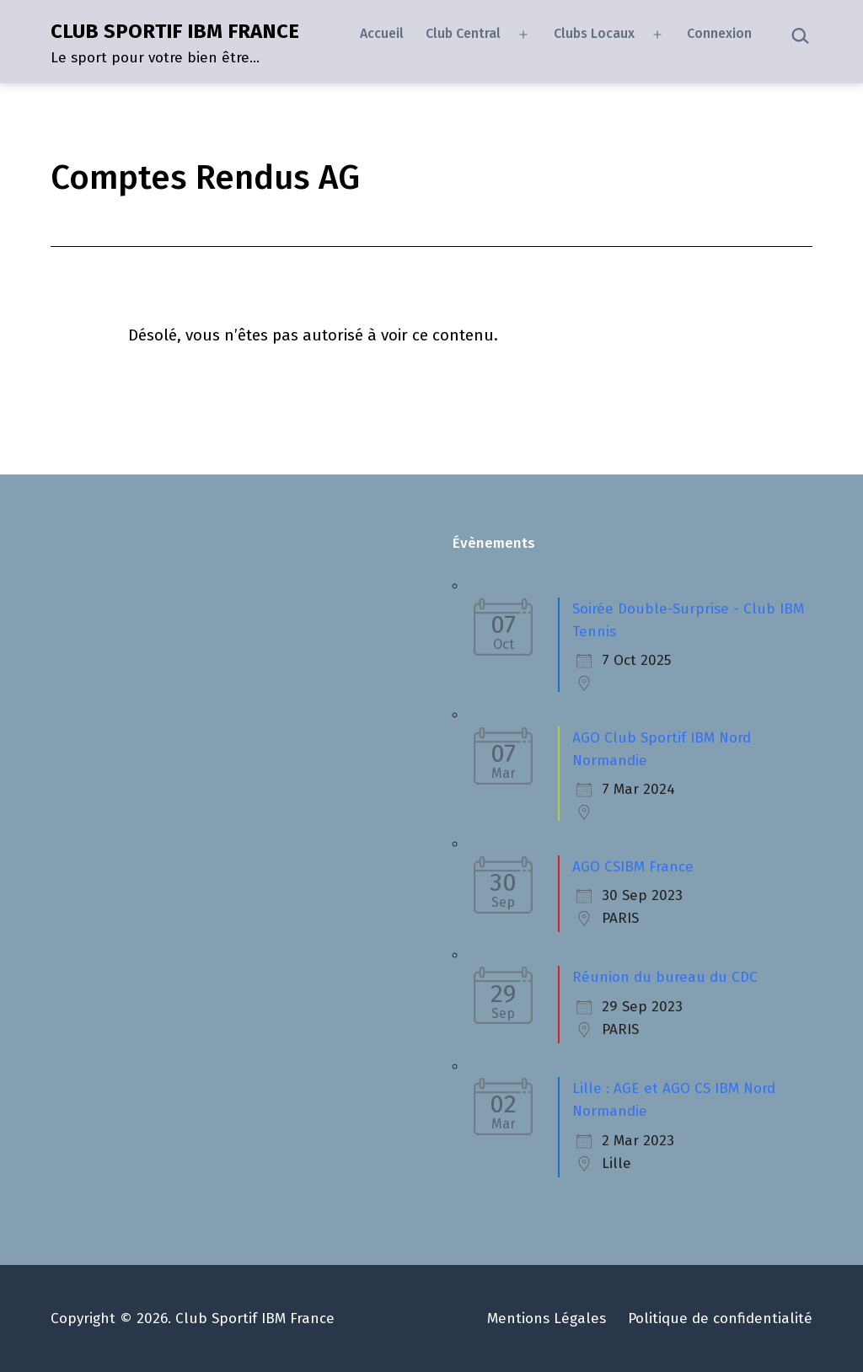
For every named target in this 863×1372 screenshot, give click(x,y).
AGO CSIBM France (633, 867)
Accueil (382, 33)
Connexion (719, 33)
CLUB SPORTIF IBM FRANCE (175, 31)
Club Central (463, 33)
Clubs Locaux (594, 33)
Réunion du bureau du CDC (665, 977)
